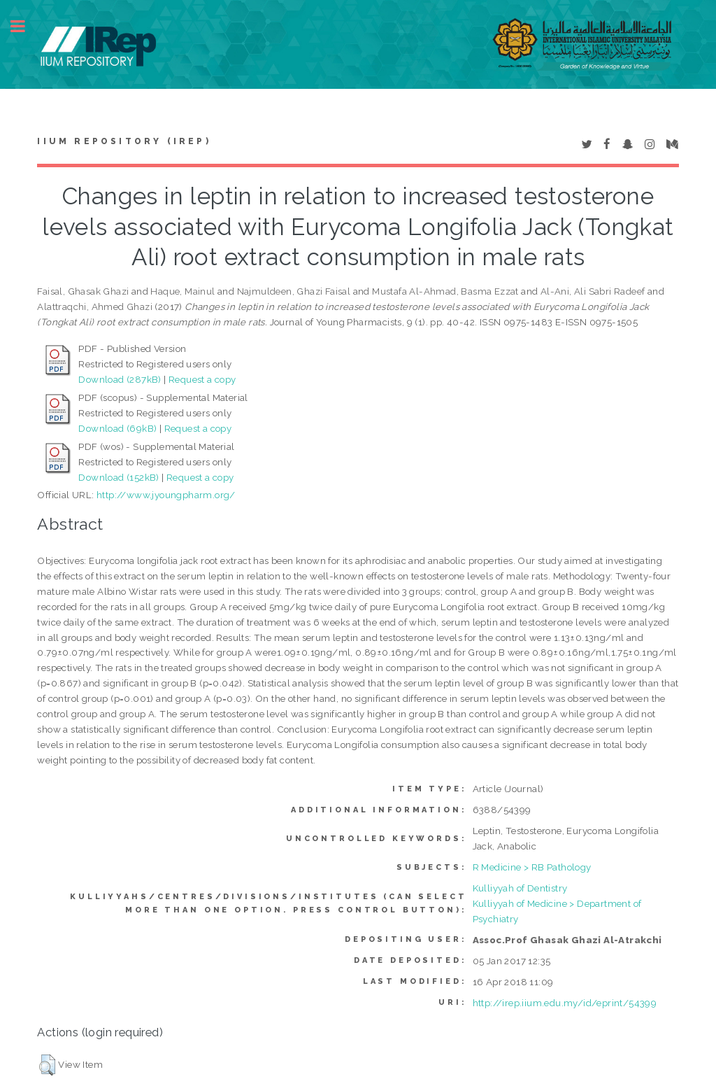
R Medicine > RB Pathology (532, 867)
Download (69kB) (117, 428)
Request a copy (202, 379)
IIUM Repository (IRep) (123, 141)
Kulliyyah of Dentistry (520, 888)
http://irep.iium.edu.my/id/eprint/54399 (565, 1002)
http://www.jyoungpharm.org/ (166, 494)
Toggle (25, 26)
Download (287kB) (119, 379)
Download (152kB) (118, 477)
